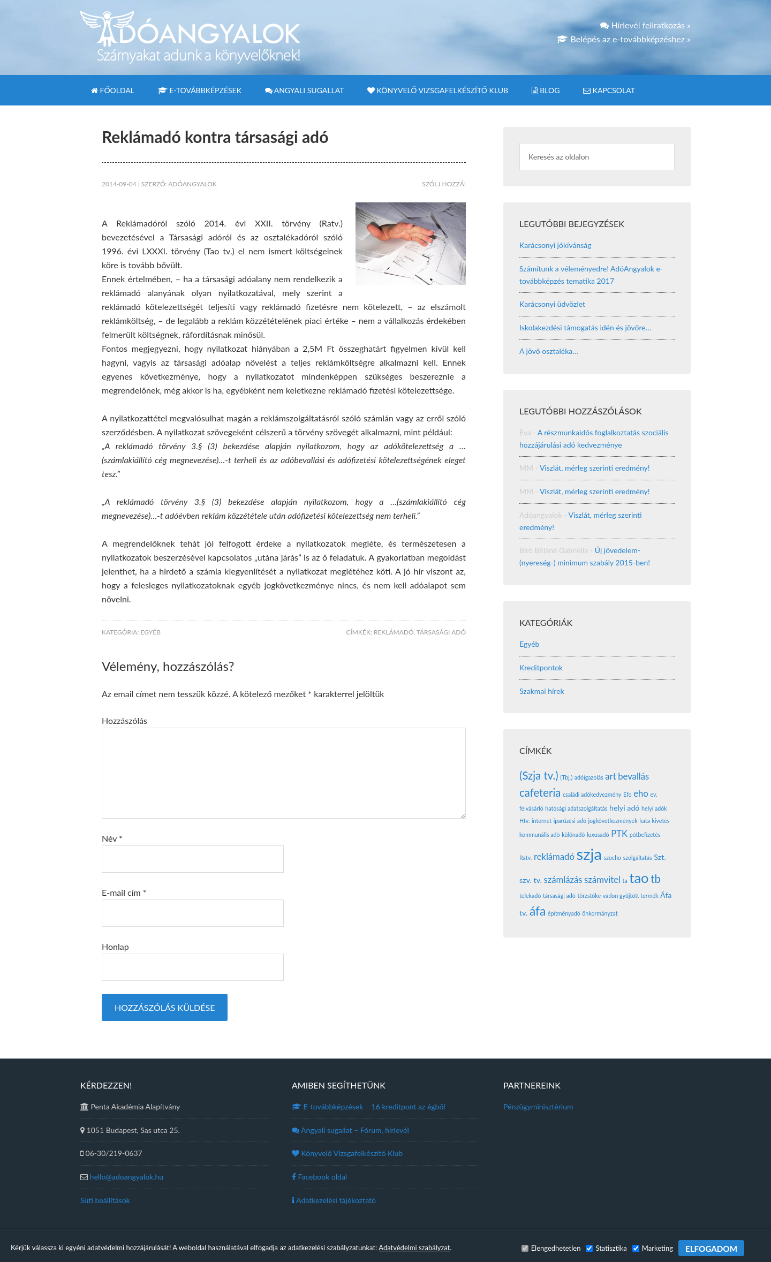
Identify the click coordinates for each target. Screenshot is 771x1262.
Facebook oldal (319, 1176)
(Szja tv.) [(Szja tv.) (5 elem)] (538, 775)
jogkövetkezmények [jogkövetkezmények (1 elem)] (613, 820)
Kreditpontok (541, 667)
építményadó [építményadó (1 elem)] (564, 913)
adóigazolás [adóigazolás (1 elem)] (589, 777)
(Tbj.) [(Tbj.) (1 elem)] (566, 777)
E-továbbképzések (368, 1106)
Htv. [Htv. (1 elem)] (524, 820)
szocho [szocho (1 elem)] (612, 857)
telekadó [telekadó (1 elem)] (530, 895)
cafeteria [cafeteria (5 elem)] (540, 792)
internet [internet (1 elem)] (541, 820)
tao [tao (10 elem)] (638, 878)
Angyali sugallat (350, 1130)
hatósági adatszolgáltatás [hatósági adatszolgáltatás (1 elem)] (576, 808)
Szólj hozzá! (444, 184)
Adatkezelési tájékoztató (334, 1200)
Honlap (115, 946)
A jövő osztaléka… (548, 351)
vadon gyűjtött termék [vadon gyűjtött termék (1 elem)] (631, 895)
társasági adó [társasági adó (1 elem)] (559, 895)
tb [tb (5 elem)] (656, 878)
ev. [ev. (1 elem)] (653, 794)
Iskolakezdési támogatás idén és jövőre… (585, 327)
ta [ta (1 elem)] (625, 880)
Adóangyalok (190, 37)
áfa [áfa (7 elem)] (538, 911)
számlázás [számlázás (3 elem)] (562, 879)
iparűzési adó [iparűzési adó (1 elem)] (570, 820)
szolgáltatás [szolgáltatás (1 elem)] (637, 857)
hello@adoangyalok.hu (127, 1176)
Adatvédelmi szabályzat (414, 1247)
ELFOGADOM (711, 1248)
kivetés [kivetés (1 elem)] (661, 820)
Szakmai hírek (541, 691)
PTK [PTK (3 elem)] (619, 833)
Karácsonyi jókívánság (555, 245)
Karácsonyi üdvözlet (552, 303)
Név (112, 838)
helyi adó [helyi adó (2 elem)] (624, 807)
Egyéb (151, 632)
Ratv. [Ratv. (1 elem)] (525, 857)
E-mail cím (124, 892)
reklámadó (393, 632)
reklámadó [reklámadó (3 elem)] (554, 856)
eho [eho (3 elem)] (640, 793)
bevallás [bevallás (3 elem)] (633, 776)
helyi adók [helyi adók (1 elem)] (654, 808)
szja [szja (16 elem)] (589, 853)
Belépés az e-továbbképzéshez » (624, 39)
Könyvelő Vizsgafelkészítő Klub (347, 1153)
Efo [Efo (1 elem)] (627, 794)
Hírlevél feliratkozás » (645, 25)
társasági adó (441, 632)
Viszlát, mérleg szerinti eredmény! (595, 467)
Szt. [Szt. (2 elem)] (660, 857)
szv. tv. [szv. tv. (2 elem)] (530, 880)
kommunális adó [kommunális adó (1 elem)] (539, 834)
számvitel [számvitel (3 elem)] (602, 879)
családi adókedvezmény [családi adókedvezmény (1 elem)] (592, 794)
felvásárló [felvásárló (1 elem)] (531, 808)
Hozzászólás (124, 720)
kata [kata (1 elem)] (644, 820)
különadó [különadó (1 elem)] (573, 834)
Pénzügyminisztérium (538, 1106)
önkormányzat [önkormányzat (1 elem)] (599, 913)
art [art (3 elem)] (610, 776)
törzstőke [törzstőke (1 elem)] (589, 895)
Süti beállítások (105, 1200)
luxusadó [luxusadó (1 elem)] (598, 834)
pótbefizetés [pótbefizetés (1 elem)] (645, 834)
